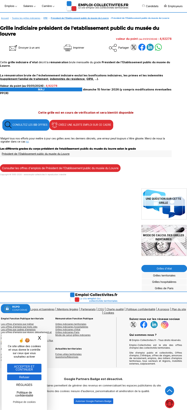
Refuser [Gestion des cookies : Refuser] (24, 377)
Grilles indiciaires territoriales (70, 324)
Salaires (29, 6)
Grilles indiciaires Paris (67, 332)
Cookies (109, 312)
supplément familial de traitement (24, 79)
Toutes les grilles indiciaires (26, 18)
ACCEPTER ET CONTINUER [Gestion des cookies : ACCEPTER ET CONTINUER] (24, 368)
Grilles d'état (164, 268)
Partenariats (88, 309)
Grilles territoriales (164, 275)
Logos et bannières (42, 309)
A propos (163, 309)
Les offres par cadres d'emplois (18, 329)
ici (27, 141)
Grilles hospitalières (164, 282)
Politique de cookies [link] (24, 401)
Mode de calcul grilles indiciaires (73, 335)
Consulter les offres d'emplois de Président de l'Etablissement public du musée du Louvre (60, 168)
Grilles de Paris (164, 288)
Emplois (11, 6)
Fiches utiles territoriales (68, 354)
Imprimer (73, 47)
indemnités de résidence (67, 79)
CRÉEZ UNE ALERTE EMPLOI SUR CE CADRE (81, 125)
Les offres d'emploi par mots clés (19, 326)
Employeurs (173, 6)
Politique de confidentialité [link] (24, 394)
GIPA (89, 79)
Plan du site (179, 309)
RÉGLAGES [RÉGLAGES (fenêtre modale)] (24, 384)
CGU (101, 309)
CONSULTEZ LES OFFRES (25, 125)
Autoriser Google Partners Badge (93, 401)
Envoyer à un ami (24, 47)
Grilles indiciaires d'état (67, 329)
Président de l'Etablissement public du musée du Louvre (80, 18)
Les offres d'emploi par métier (17, 324)
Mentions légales (67, 309)
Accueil (5, 18)
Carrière (48, 6)
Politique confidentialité (140, 309)
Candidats (150, 6)
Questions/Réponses (66, 357)
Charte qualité (115, 309)
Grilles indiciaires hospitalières (71, 326)
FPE (45, 18)
